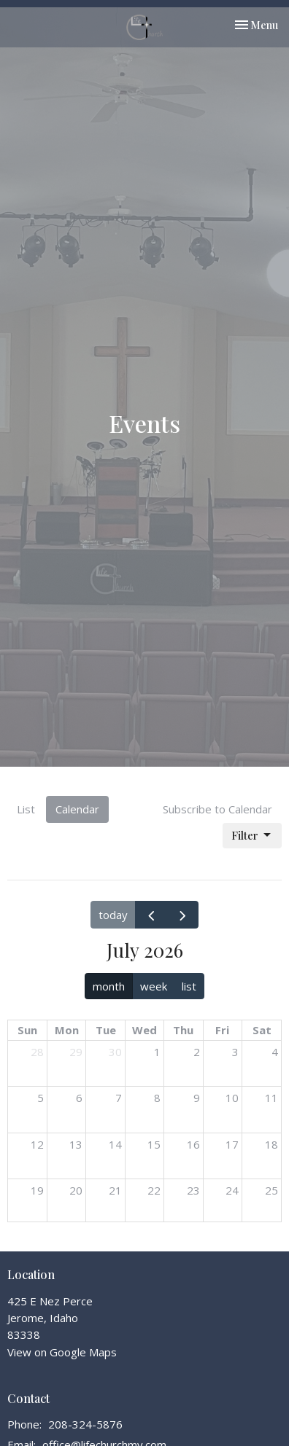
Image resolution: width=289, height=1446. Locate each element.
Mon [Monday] (67, 1030)
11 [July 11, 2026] (271, 1097)
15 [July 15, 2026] (154, 1144)
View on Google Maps (62, 1352)
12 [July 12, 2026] (37, 1144)
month (109, 986)
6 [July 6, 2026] (79, 1097)
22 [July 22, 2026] (154, 1190)
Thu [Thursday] (183, 1030)
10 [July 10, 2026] (232, 1097)
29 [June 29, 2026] (75, 1051)
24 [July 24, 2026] (232, 1190)
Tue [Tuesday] (106, 1030)
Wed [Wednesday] (144, 1030)
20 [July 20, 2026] (75, 1190)
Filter (252, 835)
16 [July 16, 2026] (193, 1144)
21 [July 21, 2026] (115, 1190)
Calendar (77, 809)
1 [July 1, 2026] (157, 1051)
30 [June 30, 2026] (115, 1051)
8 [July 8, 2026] (157, 1097)
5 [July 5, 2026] (40, 1097)
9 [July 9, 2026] (196, 1097)
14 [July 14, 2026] (115, 1144)
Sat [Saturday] (262, 1030)
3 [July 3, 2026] (235, 1051)
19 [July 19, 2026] (37, 1190)
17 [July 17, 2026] (232, 1144)
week (153, 986)
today (113, 914)
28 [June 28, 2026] (37, 1051)
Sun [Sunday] (27, 1030)
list (189, 986)
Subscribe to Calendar (217, 809)
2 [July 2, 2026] (196, 1051)
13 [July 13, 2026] (75, 1144)
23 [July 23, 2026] (193, 1190)
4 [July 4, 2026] (274, 1051)
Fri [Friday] (222, 1030)
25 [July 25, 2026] (271, 1190)
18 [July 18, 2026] (271, 1144)
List (26, 809)
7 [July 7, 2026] (118, 1097)
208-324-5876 (85, 1424)
